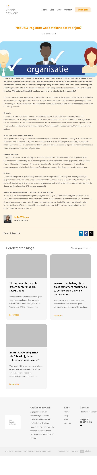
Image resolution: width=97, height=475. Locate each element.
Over (59, 9)
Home (44, 9)
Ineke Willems (21, 217)
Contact (68, 9)
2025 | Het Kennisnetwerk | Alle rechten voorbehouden (28, 451)
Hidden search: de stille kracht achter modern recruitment (23, 401)
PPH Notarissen (21, 220)
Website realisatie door (68, 451)
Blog (52, 9)
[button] (81, 233)
